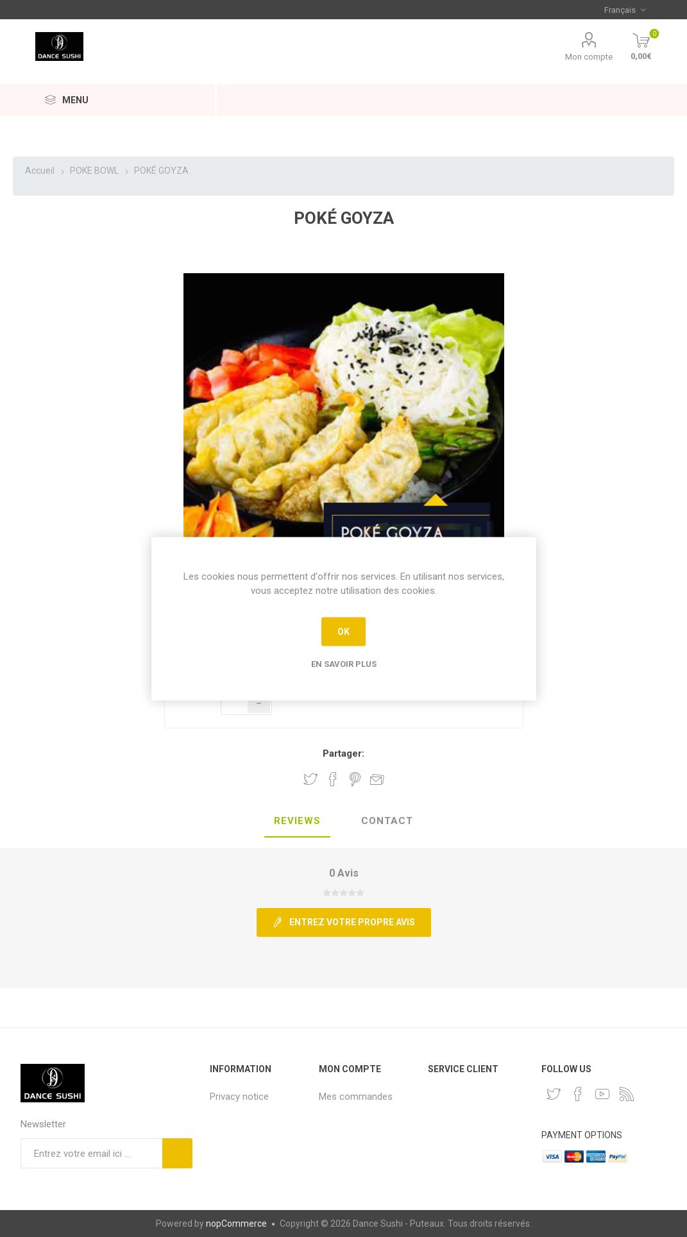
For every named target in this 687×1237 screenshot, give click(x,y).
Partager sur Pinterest (355, 779)
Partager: (343, 753)
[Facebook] (578, 1094)
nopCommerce (236, 1223)
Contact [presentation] (387, 821)
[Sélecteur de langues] (624, 9)
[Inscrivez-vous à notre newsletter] (91, 1153)
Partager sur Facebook (333, 779)
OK (343, 632)
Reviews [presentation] (297, 821)
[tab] (297, 821)
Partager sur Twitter (310, 779)
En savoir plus (344, 663)
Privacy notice (239, 1096)
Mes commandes (356, 1096)
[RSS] (626, 1094)
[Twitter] (553, 1094)
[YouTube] (602, 1094)
